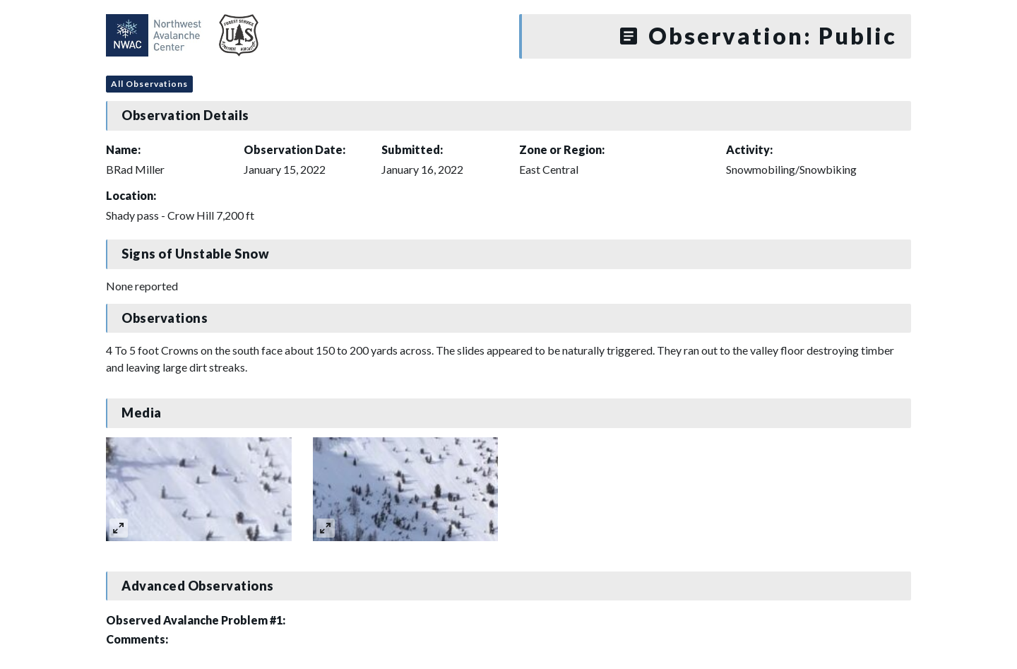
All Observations (149, 83)
